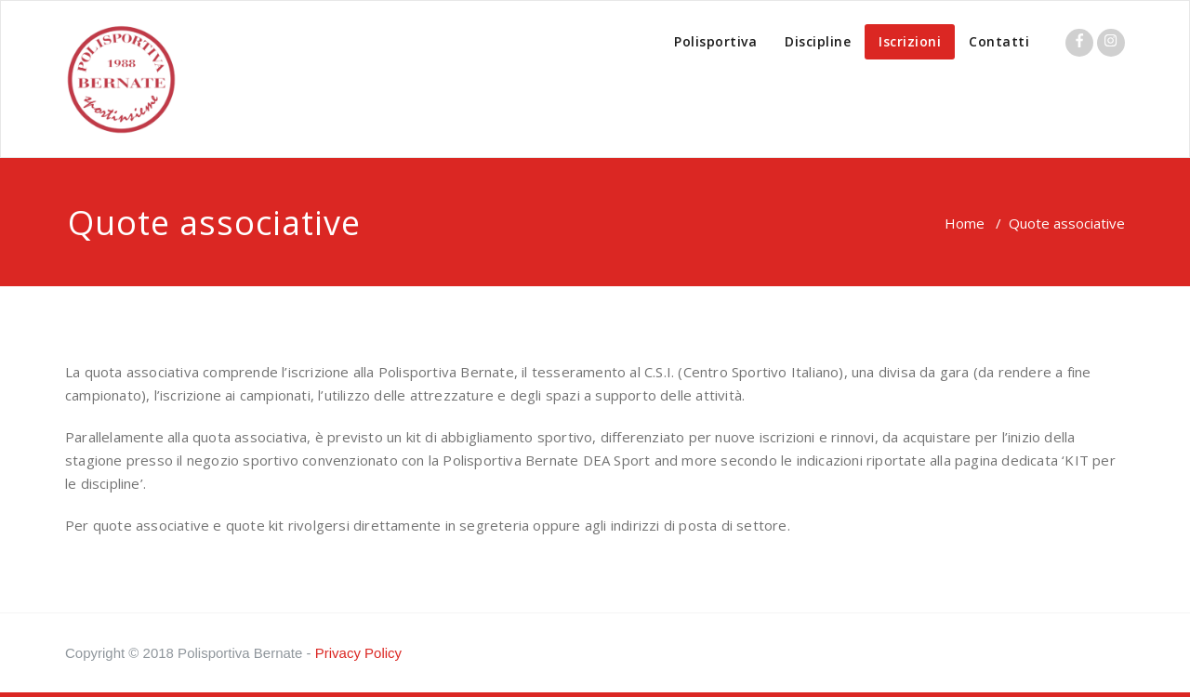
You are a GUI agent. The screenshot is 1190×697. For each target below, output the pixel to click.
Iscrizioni (910, 41)
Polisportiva (715, 41)
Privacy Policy (358, 653)
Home (965, 223)
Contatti (999, 41)
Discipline (818, 41)
